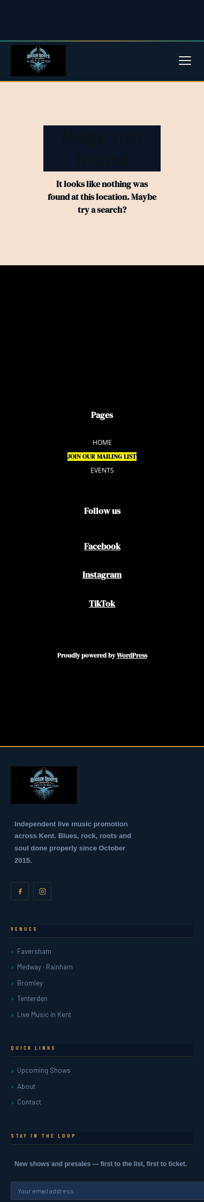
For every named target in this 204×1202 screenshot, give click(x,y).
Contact (29, 1102)
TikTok (102, 603)
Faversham (34, 951)
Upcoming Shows (44, 1070)
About (26, 1086)
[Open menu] (185, 60)
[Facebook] (20, 891)
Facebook (102, 546)
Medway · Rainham (45, 966)
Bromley (30, 983)
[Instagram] (42, 891)
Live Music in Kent (44, 1014)
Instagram (102, 574)
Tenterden (32, 998)
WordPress (132, 655)
